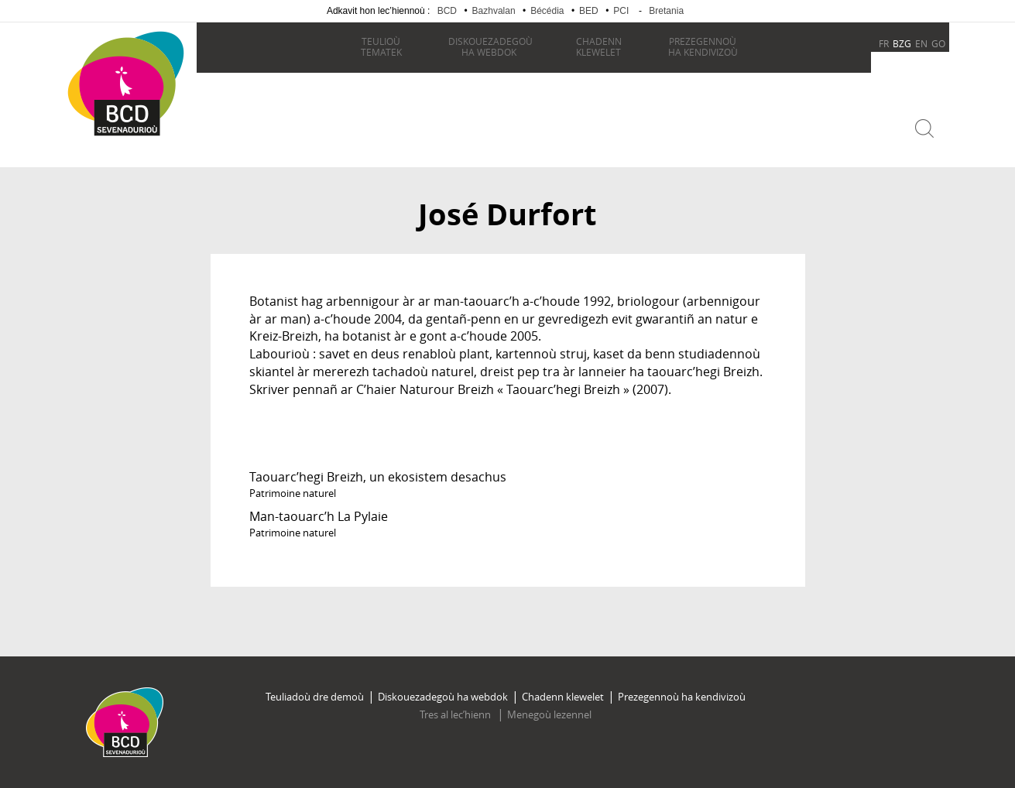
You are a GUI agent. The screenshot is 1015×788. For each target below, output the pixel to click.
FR (884, 43)
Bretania (666, 10)
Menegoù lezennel (549, 714)
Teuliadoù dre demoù (315, 697)
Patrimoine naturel (292, 493)
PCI (621, 10)
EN (921, 43)
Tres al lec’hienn (456, 714)
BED (588, 10)
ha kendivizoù (703, 46)
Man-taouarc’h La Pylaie (318, 516)
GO (938, 43)
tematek (381, 46)
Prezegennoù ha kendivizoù (682, 697)
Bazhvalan (494, 10)
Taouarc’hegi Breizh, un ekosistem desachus (377, 476)
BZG (902, 43)
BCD (447, 10)
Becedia (126, 156)
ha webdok (490, 46)
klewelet (599, 46)
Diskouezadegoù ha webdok (443, 697)
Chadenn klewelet (563, 697)
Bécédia (547, 10)
